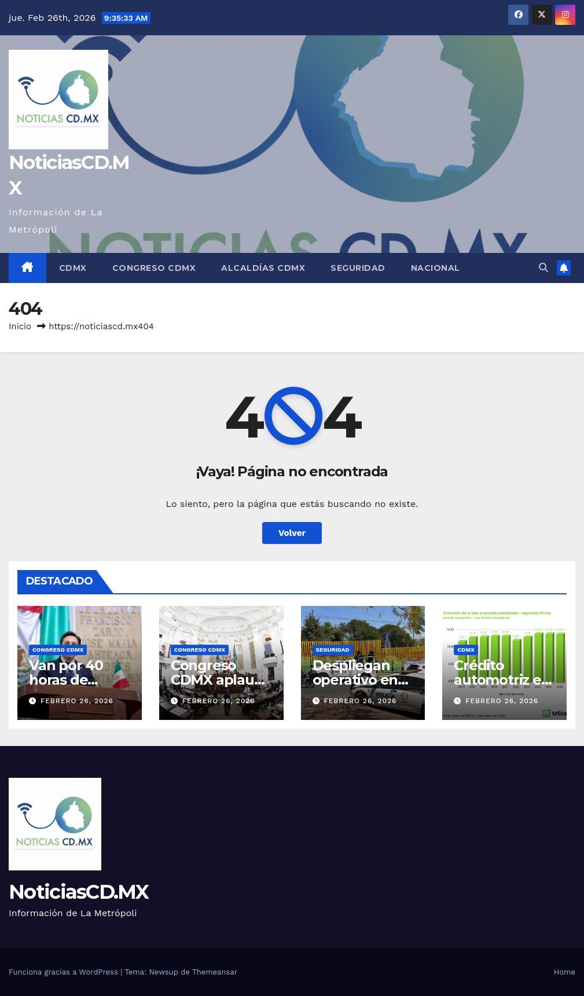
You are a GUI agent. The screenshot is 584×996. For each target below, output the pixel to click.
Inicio (20, 326)
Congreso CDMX (154, 268)
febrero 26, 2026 (77, 701)
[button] (543, 267)
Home (564, 972)
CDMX (73, 268)
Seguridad (357, 268)
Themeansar (214, 972)
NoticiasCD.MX (78, 892)
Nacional (435, 268)
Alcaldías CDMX (263, 268)
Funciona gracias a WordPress (64, 972)
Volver (292, 533)
